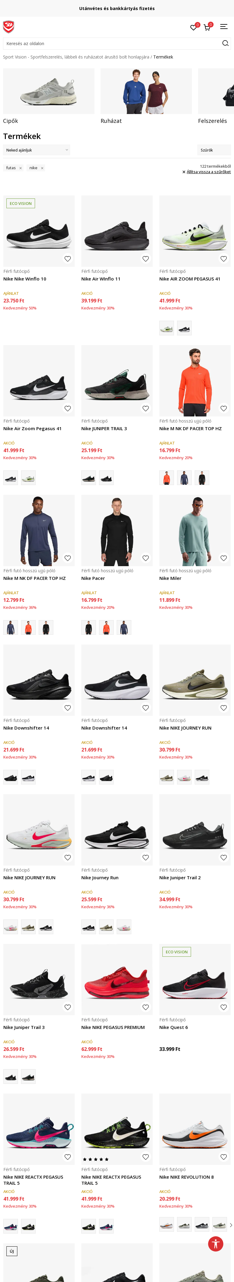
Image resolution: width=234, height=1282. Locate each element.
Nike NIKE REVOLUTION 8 (186, 1177)
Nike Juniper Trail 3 (24, 1027)
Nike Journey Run (100, 877)
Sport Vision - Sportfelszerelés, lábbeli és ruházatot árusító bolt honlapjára (76, 57)
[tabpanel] (49, 96)
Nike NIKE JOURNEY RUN (185, 728)
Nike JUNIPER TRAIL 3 (104, 428)
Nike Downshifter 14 (26, 728)
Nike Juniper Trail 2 (180, 877)
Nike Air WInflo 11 (101, 279)
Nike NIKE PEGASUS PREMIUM (113, 1027)
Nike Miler (170, 578)
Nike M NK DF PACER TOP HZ (190, 428)
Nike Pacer (93, 578)
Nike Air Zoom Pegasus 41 (32, 428)
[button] (117, 43)
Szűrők (214, 150)
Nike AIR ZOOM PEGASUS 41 (190, 279)
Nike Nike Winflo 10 (24, 279)
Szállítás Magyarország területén (117, 8)
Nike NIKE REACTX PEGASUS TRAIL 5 (33, 1180)
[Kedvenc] (193, 27)
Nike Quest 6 (173, 1027)
